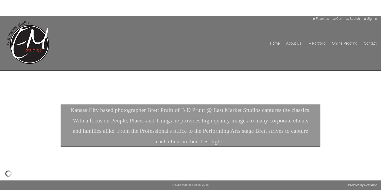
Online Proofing (344, 43)
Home (275, 43)
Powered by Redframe (362, 185)
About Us (293, 43)
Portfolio (316, 43)
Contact (370, 43)
